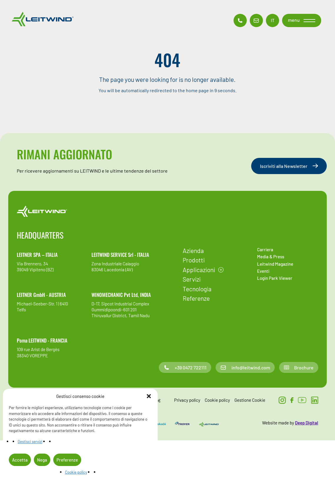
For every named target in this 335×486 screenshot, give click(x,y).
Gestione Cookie (249, 400)
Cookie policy (76, 472)
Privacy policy (187, 400)
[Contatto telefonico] (240, 20)
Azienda (193, 250)
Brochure (299, 367)
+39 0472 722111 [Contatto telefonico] (185, 367)
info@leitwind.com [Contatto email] (245, 367)
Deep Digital (306, 422)
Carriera (265, 249)
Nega (42, 459)
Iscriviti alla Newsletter (289, 166)
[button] (149, 396)
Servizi (192, 279)
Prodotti (194, 260)
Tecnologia (197, 288)
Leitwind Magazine (275, 264)
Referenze (196, 298)
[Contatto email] (256, 20)
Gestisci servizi (30, 441)
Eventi (263, 271)
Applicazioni (199, 269)
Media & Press (270, 256)
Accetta (20, 459)
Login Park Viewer (274, 278)
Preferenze (67, 459)
